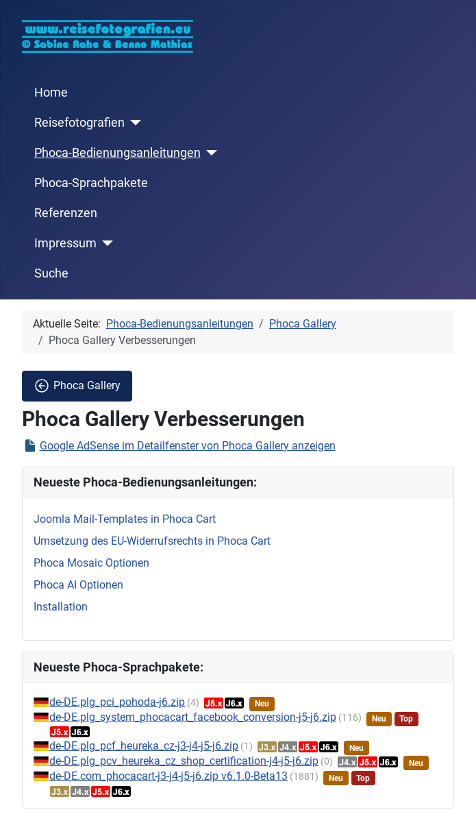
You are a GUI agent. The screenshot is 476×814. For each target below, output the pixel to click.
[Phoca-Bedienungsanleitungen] (209, 153)
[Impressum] (105, 243)
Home (51, 92)
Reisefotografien (79, 123)
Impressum (65, 243)
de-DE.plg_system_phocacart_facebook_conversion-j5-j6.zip (192, 717)
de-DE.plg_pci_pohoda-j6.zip (117, 701)
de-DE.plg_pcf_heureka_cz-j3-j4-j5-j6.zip (143, 745)
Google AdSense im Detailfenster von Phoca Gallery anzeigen (188, 445)
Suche (51, 273)
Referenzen (65, 213)
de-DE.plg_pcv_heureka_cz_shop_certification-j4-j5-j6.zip (183, 760)
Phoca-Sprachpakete (91, 183)
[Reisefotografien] (133, 122)
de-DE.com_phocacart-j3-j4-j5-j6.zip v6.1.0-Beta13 (168, 775)
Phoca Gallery (77, 386)
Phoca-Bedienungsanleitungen (117, 153)
